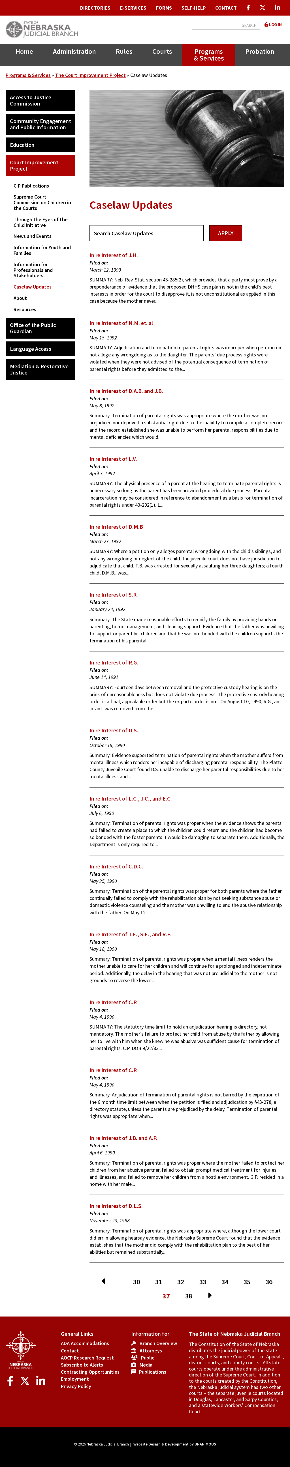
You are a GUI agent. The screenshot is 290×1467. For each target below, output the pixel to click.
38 (190, 1296)
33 (204, 1281)
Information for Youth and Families (42, 250)
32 (182, 1281)
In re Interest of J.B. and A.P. (123, 1137)
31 (160, 1281)
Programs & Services (209, 55)
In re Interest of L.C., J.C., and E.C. (130, 798)
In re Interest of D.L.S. (116, 1205)
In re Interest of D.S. (113, 730)
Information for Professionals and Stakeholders (33, 270)
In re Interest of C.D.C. (116, 866)
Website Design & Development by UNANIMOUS (174, 1444)
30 (138, 1281)
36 (271, 1281)
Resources (25, 309)
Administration (74, 51)
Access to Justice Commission (30, 100)
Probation (259, 51)
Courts (162, 51)
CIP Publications (31, 185)
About (20, 298)
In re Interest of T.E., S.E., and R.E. (130, 934)
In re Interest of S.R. (113, 594)
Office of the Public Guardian (33, 328)
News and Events (33, 236)
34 (227, 1281)
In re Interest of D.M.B (116, 526)
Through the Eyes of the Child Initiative (41, 222)
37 (168, 1297)
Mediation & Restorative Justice (39, 369)
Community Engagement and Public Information (40, 124)
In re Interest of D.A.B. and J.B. (126, 390)
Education (22, 144)
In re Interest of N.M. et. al (121, 322)
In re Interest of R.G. (113, 662)
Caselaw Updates (33, 286)
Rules (124, 51)
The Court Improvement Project (90, 75)
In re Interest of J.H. (113, 255)
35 (249, 1281)
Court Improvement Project (34, 165)
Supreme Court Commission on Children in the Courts (42, 202)
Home (24, 51)
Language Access (30, 348)
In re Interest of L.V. (113, 458)
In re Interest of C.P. (113, 1002)
